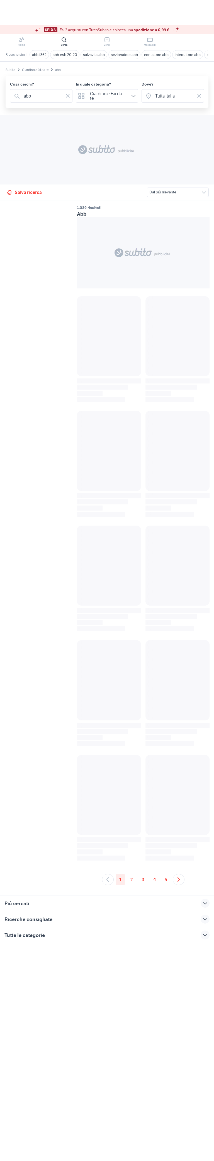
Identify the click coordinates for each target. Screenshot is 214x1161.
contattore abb (156, 54)
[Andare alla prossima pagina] (178, 879)
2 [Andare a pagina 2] (131, 879)
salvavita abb (94, 54)
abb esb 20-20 (65, 54)
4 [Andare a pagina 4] (154, 879)
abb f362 (39, 54)
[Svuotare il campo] (67, 95)
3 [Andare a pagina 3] (143, 879)
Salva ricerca (24, 192)
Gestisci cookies (19, 1028)
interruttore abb (188, 54)
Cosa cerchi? (22, 84)
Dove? (148, 84)
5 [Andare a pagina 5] (166, 879)
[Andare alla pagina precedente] (108, 879)
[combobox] (42, 95)
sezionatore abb (124, 54)
